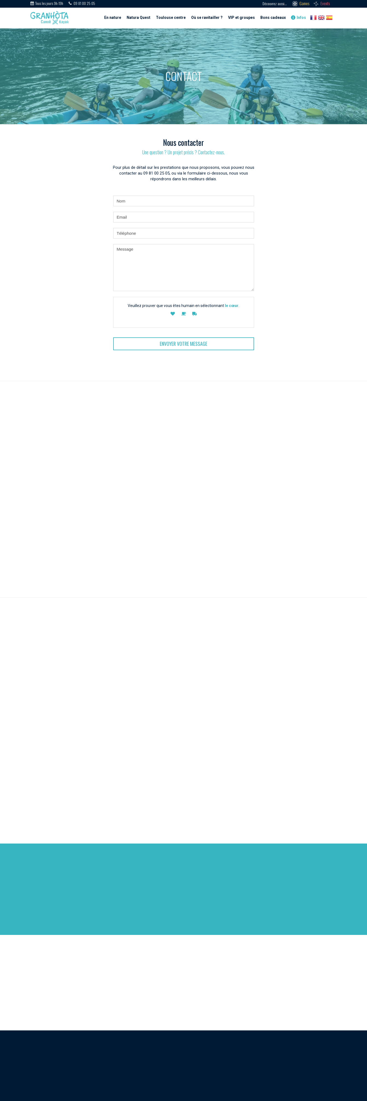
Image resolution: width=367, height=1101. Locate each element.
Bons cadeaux (273, 17)
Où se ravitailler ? (207, 17)
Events (325, 3)
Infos (298, 17)
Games (304, 3)
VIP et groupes (241, 17)
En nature (112, 17)
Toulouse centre (171, 17)
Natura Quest (138, 17)
